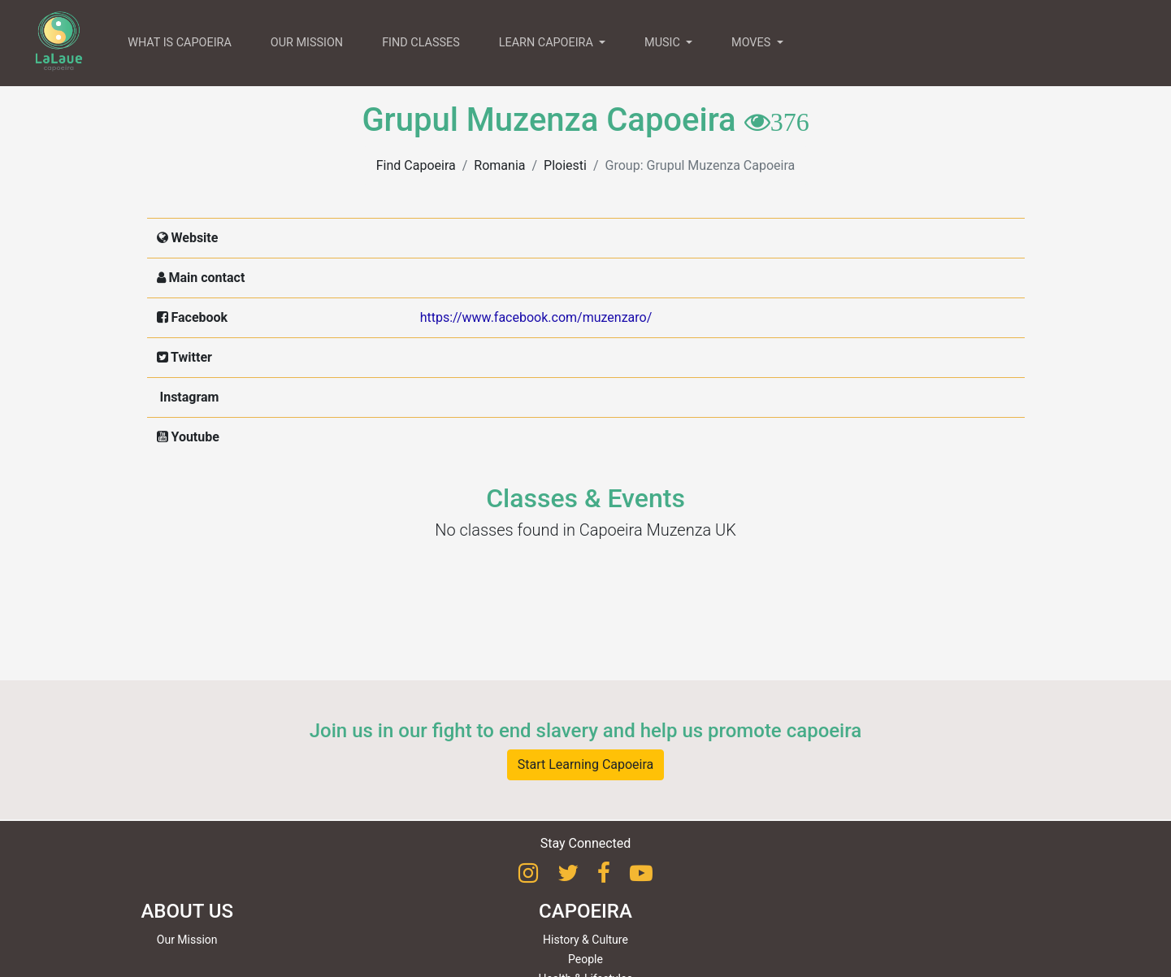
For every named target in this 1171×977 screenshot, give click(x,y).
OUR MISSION (307, 43)
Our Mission (187, 939)
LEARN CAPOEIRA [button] (547, 43)
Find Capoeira (416, 165)
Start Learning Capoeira (586, 764)
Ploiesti (565, 165)
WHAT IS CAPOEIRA (180, 43)
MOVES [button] (752, 43)
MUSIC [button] (663, 43)
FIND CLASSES (421, 43)
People (585, 959)
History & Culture (585, 939)
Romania (499, 165)
